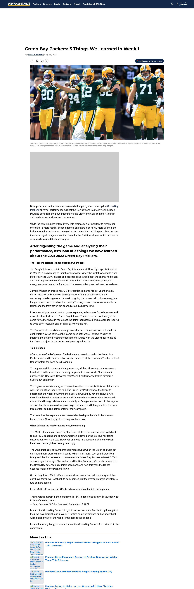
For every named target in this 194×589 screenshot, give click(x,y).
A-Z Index (71, 574)
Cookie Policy (127, 569)
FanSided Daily (154, 564)
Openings (71, 564)
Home (33, 545)
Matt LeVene (35, 54)
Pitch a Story (36, 569)
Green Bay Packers (48, 545)
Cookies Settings (100, 574)
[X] (172, 4)
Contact (95, 564)
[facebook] (177, 4)
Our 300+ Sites (128, 564)
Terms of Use (98, 569)
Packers (37, 4)
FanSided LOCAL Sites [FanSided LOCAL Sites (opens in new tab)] (94, 4)
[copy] (46, 61)
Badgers (67, 4)
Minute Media (22, 582)
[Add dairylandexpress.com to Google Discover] (149, 61)
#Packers (65, 489)
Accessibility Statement (42, 574)
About (77, 4)
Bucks (57, 4)
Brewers (47, 4)
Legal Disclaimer (155, 569)
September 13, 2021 (79, 504)
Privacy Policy (73, 569)
